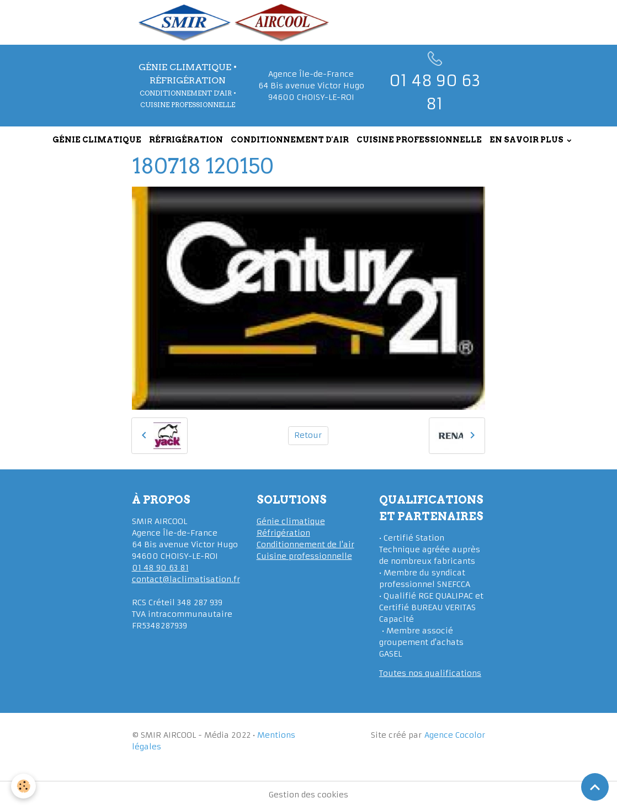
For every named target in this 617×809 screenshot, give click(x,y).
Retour (308, 435)
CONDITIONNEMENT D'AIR (290, 139)
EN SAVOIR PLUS (527, 139)
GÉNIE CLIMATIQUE (96, 139)
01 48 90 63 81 (160, 568)
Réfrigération (283, 533)
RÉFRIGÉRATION (186, 139)
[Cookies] (23, 786)
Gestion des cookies (308, 795)
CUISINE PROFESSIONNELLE (419, 139)
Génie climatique (291, 521)
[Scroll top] (595, 787)
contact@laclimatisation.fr (186, 579)
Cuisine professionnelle (304, 556)
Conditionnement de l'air (305, 544)
